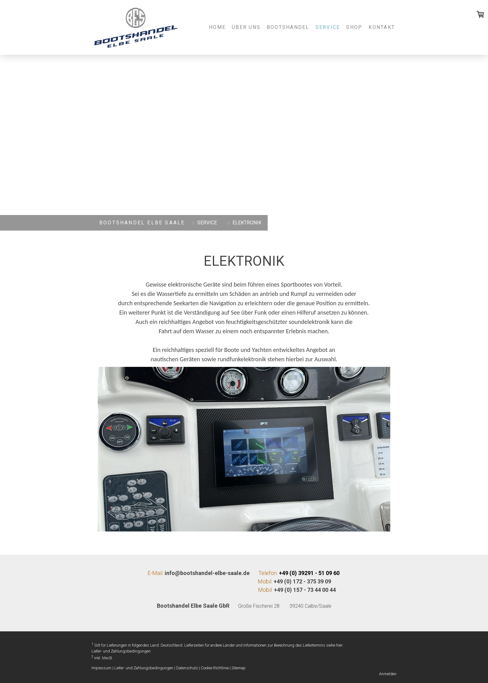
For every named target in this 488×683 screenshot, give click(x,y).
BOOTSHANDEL (288, 27)
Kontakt (381, 27)
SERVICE (328, 27)
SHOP (354, 27)
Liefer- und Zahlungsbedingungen (121, 651)
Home (217, 27)
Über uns (246, 27)
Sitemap (239, 668)
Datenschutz (187, 668)
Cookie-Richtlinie (215, 668)
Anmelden (387, 673)
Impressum (101, 668)
